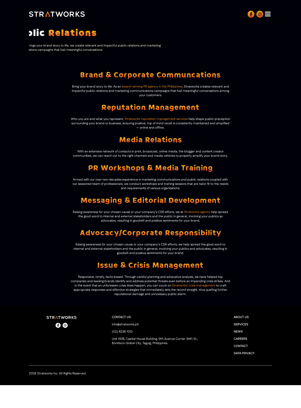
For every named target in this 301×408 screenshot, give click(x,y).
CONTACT (241, 346)
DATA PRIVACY (244, 353)
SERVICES (241, 324)
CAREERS (240, 339)
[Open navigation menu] (268, 14)
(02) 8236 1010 (122, 332)
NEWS (238, 332)
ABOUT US (241, 317)
